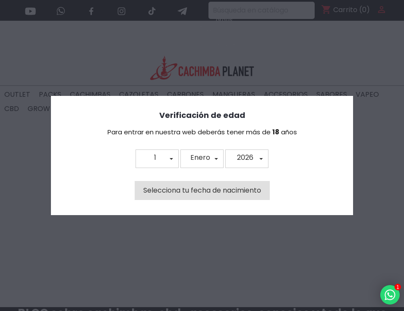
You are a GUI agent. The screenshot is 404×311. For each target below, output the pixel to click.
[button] (157, 158)
